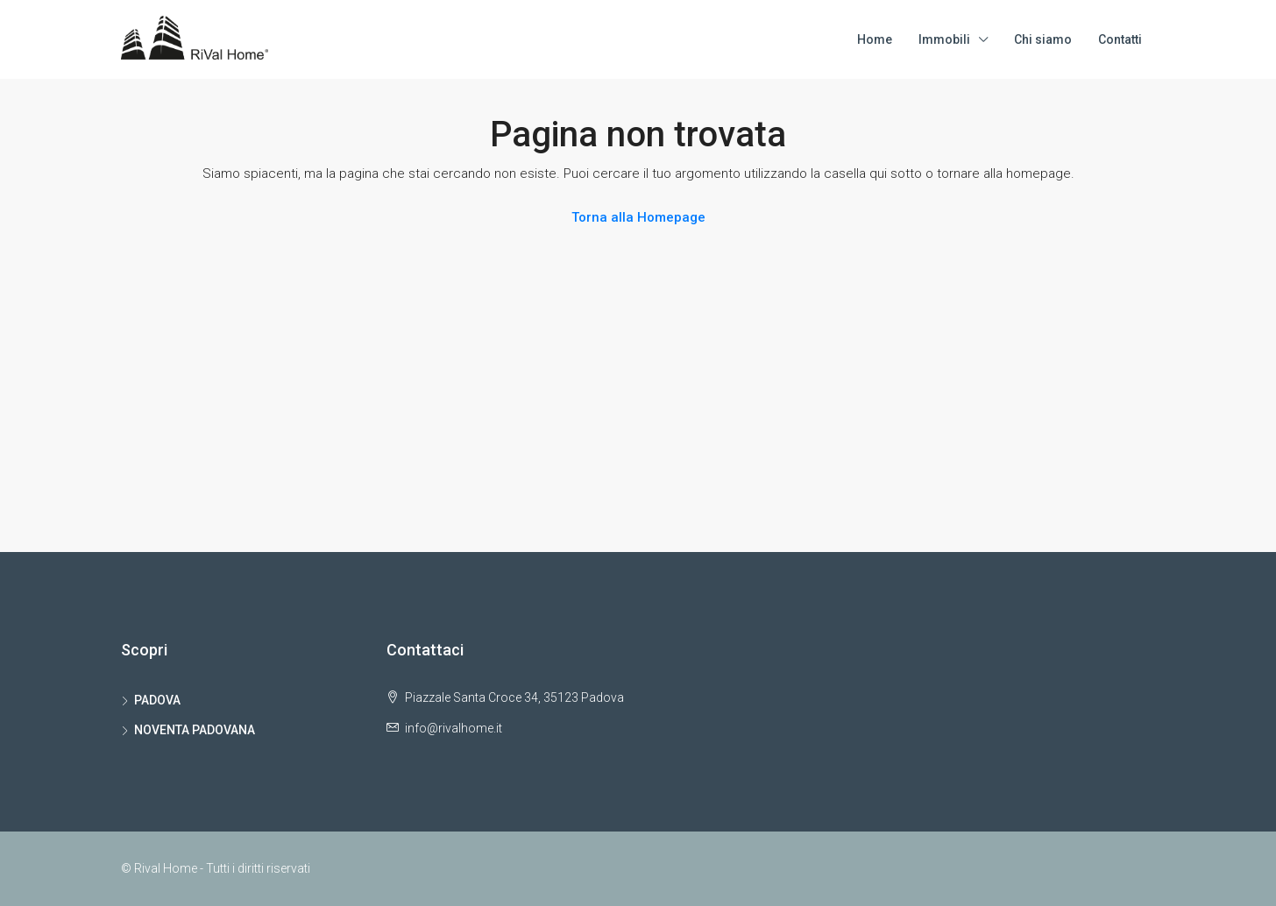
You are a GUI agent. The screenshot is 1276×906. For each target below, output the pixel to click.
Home (874, 39)
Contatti (1120, 39)
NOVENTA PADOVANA (194, 730)
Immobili (944, 39)
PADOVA (157, 700)
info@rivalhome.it (453, 728)
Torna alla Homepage (638, 217)
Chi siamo (1043, 39)
